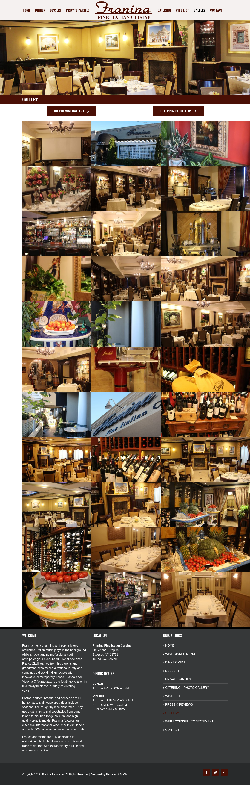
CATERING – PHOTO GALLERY (187, 687)
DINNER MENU (175, 662)
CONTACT (172, 729)
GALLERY (172, 713)
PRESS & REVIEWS (179, 704)
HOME (169, 645)
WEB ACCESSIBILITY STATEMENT (189, 721)
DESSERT (172, 670)
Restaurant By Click (117, 774)
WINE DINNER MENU (180, 654)
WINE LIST (172, 696)
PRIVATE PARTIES (178, 679)
